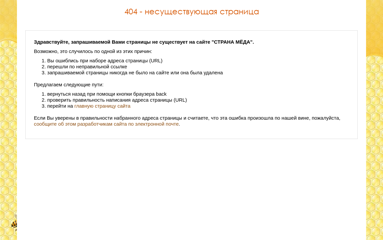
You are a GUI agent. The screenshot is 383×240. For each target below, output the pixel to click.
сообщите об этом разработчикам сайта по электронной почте (106, 124)
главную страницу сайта (102, 106)
